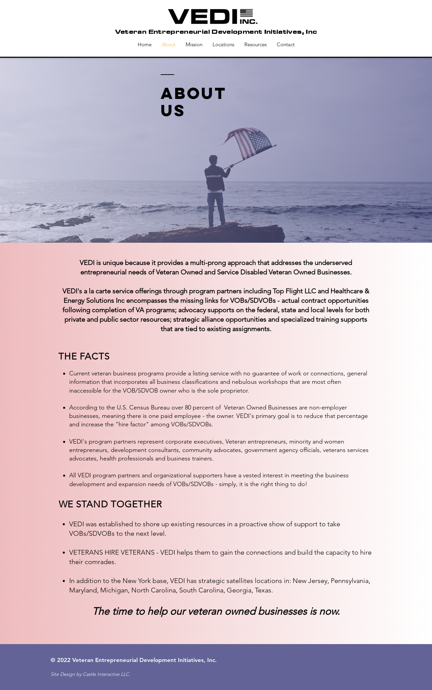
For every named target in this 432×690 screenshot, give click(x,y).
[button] (255, 44)
